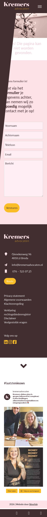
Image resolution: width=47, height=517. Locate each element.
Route (10, 281)
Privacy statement (14, 296)
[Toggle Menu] (40, 6)
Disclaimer (10, 318)
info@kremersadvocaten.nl (27, 265)
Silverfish (33, 504)
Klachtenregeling (14, 303)
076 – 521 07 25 (21, 271)
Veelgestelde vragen (15, 322)
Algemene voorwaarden (17, 299)
